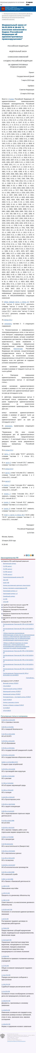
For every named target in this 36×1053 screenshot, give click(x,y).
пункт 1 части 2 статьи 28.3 (14, 515)
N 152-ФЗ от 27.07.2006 (8, 851)
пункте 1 (6, 485)
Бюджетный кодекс (9, 563)
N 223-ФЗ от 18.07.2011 (8, 827)
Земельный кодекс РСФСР (11, 694)
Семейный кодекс (9, 596)
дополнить (8, 324)
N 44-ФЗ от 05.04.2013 (8, 858)
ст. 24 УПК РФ (6, 991)
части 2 (8, 462)
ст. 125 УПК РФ (6, 984)
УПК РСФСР (7, 710)
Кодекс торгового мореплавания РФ (15, 588)
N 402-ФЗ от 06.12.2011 (8, 797)
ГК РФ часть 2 (7, 569)
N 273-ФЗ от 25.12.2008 (8, 769)
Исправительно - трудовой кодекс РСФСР (17, 697)
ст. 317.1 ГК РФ (6, 893)
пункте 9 (7, 508)
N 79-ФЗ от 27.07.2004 (8, 748)
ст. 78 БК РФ (5, 928)
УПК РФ (5, 601)
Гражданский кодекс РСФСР (12, 688)
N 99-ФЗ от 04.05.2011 (8, 811)
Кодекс (11, 99)
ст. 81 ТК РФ (5, 919)
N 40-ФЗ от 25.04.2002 (8, 734)
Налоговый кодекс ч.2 (10, 593)
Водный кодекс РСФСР (10, 683)
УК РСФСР (6, 708)
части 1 (7, 473)
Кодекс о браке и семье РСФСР (13, 705)
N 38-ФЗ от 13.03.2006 (8, 776)
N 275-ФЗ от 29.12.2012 (8, 755)
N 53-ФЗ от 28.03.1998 (8, 872)
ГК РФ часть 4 (7, 574)
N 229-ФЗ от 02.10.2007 (8, 865)
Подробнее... (30, 678)
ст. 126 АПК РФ (6, 1001)
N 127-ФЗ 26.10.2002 (7, 844)
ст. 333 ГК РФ (5, 886)
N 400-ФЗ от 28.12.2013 (8, 720)
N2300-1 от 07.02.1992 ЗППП (10, 762)
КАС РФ (5, 580)
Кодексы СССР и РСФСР (11, 681)
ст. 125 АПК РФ (6, 1024)
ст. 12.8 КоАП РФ (6, 940)
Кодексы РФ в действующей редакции (16, 561)
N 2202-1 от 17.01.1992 (7, 837)
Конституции (18, 349)
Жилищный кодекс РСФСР (12, 691)
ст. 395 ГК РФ (5, 900)
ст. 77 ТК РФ (5, 965)
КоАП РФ (6, 582)
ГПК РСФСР (7, 686)
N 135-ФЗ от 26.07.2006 (8, 804)
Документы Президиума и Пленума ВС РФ (17, 622)
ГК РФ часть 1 (7, 566)
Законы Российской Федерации (13, 607)
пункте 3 (7, 502)
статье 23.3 (9, 469)
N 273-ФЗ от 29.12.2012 (8, 741)
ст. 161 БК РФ (5, 956)
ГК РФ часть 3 (7, 571)
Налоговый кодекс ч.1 (10, 591)
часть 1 (7, 454)
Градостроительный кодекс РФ (13, 577)
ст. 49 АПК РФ (6, 1010)
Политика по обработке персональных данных (16, 1041)
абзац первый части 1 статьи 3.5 (16, 302)
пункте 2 (7, 494)
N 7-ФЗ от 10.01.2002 (7, 783)
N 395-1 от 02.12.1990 (7, 879)
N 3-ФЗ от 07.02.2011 (7, 790)
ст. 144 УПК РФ (6, 975)
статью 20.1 (8, 320)
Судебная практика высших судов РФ (15, 605)
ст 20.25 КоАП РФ (7, 909)
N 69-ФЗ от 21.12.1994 (8, 727)
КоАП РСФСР (7, 699)
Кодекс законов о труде (11, 702)
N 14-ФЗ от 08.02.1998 (8, 820)
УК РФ (5, 599)
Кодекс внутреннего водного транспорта (16, 585)
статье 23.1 (9, 450)
